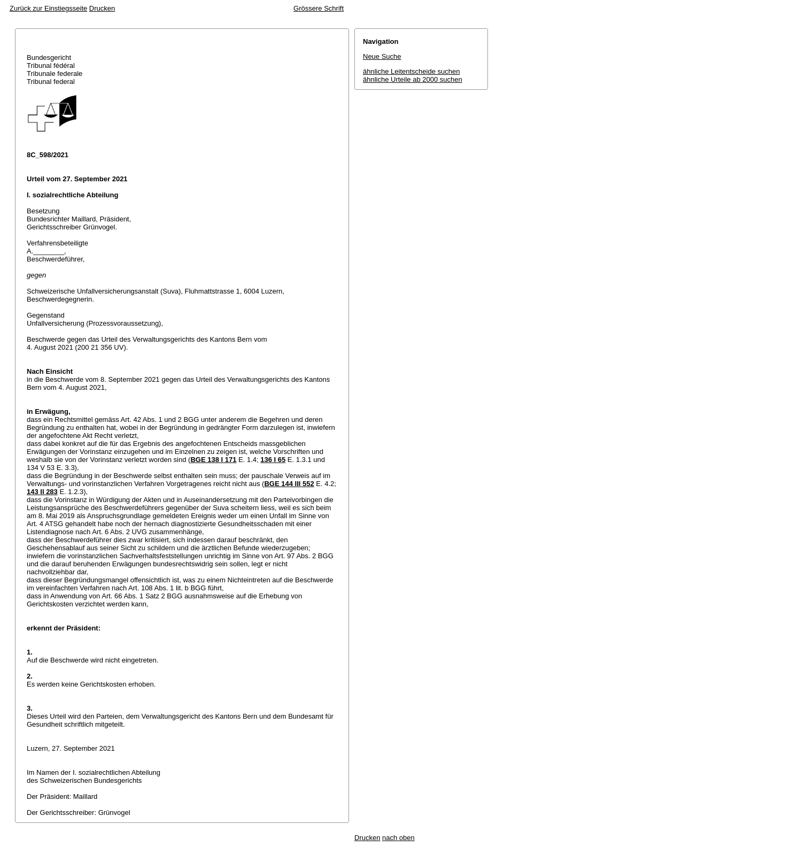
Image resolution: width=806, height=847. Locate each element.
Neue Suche (382, 56)
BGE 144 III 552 (289, 484)
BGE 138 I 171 (213, 460)
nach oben (398, 838)
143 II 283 (42, 492)
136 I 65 (272, 460)
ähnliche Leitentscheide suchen (411, 71)
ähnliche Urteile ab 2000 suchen (412, 79)
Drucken (102, 8)
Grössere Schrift (318, 8)
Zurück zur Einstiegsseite (48, 8)
